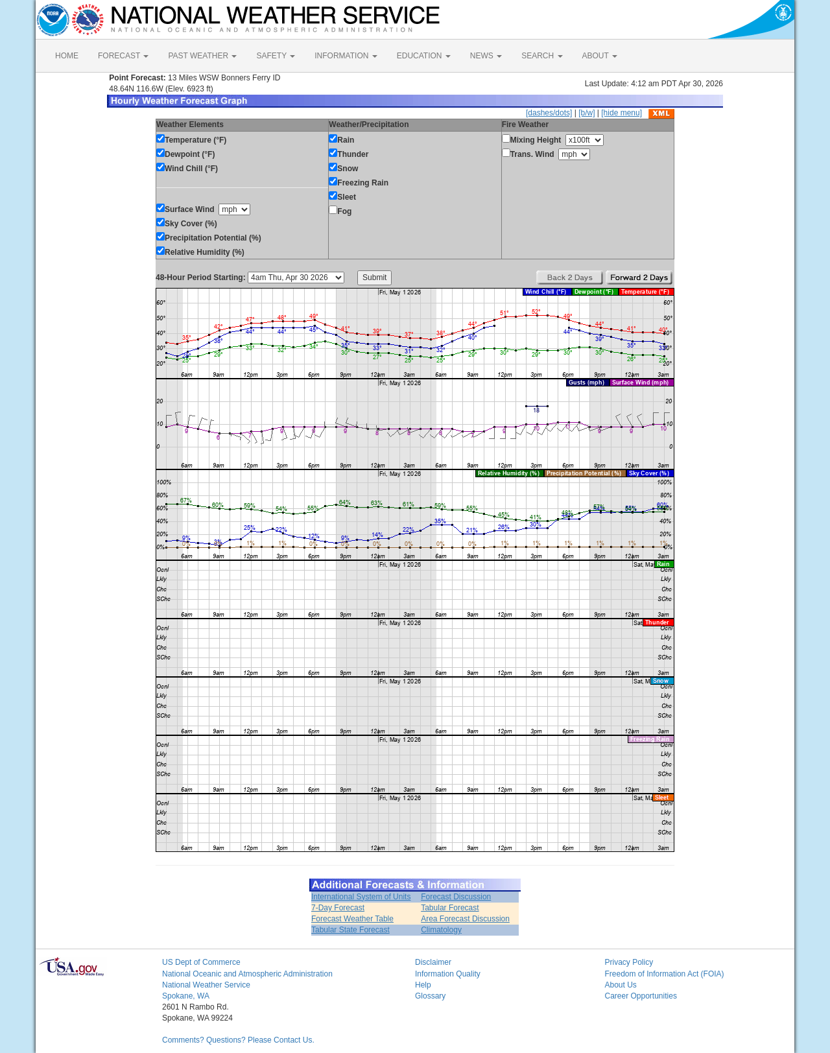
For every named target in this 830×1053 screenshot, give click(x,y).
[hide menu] (621, 112)
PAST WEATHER (202, 55)
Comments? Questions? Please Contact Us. (238, 1040)
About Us (621, 984)
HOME (66, 55)
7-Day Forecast (337, 907)
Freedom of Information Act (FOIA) (664, 973)
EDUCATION (424, 55)
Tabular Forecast (450, 907)
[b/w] (586, 112)
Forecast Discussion (456, 896)
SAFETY (275, 55)
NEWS (486, 55)
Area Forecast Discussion (465, 918)
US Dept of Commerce (201, 962)
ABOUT (599, 55)
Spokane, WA (185, 995)
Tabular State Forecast (350, 929)
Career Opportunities (641, 995)
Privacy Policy (629, 962)
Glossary (430, 995)
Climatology (441, 929)
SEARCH (541, 55)
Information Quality (447, 973)
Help (423, 984)
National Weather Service (206, 984)
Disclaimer (433, 962)
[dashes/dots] (549, 112)
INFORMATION (345, 55)
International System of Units (360, 896)
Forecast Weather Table (352, 918)
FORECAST (123, 55)
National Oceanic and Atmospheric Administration (247, 973)
